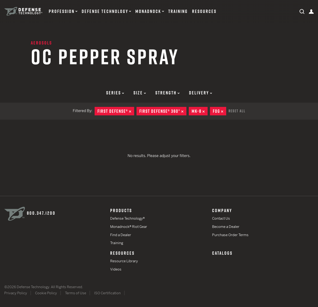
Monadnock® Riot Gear (128, 226)
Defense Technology (105, 11)
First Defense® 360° (162, 111)
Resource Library (124, 261)
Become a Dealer (225, 226)
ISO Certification (107, 293)
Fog (219, 111)
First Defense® (115, 111)
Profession (62, 11)
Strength (167, 92)
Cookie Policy (46, 293)
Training (178, 11)
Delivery (200, 92)
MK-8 (200, 111)
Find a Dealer (120, 235)
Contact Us (221, 218)
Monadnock (148, 11)
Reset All (237, 110)
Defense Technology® (127, 218)
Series (115, 92)
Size (139, 92)
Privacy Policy (15, 293)
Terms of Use (75, 293)
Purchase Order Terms (230, 235)
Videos (115, 269)
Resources (204, 11)
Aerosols (41, 43)
